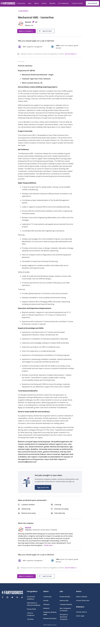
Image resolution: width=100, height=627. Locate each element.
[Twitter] (12, 597)
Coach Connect (77, 3)
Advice (36, 3)
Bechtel (28, 528)
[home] (7, 3)
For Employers (63, 3)
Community (21, 3)
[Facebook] (2, 597)
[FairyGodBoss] (12, 593)
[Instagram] (7, 597)
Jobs (29, 3)
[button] (46, 31)
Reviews (52, 3)
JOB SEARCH (23, 11)
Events (44, 3)
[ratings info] (18, 54)
